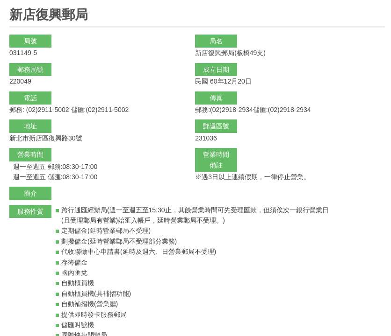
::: (12, 4)
